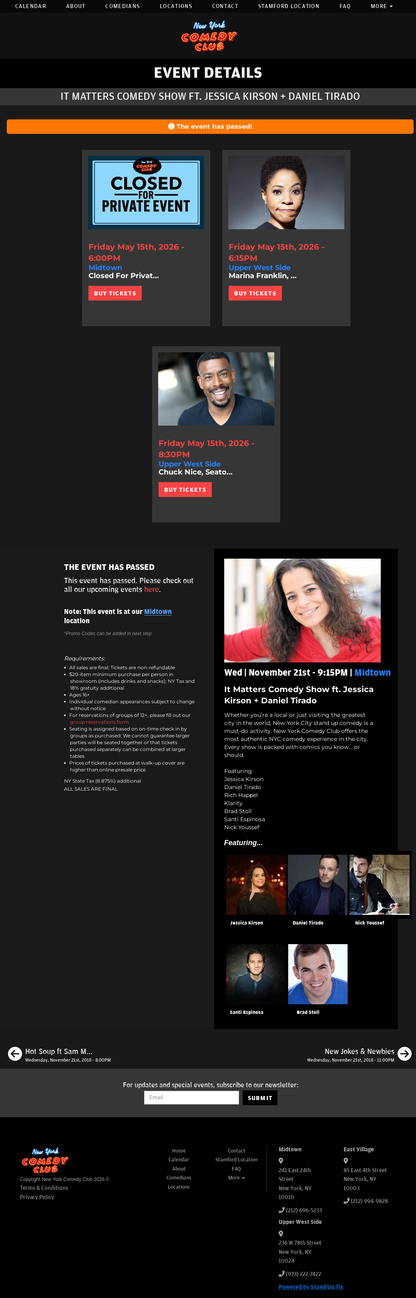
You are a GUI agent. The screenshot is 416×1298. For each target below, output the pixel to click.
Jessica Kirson (246, 923)
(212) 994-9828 (369, 1201)
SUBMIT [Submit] (260, 1098)
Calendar (30, 6)
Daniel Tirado (308, 923)
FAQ (345, 6)
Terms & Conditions (44, 1188)
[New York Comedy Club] (208, 35)
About (76, 6)
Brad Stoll (308, 1012)
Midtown (158, 612)
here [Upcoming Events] (151, 589)
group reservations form (99, 722)
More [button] (382, 6)
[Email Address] (191, 1097)
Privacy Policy (37, 1197)
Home (179, 1151)
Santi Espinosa (246, 1012)
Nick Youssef (369, 923)
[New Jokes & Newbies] (359, 1055)
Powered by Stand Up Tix (311, 1287)
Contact (225, 6)
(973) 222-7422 (303, 1274)
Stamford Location (289, 6)
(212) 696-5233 (304, 1210)
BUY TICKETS (115, 293)
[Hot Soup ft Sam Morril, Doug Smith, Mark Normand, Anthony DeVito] (59, 1055)
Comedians (122, 6)
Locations (176, 6)
